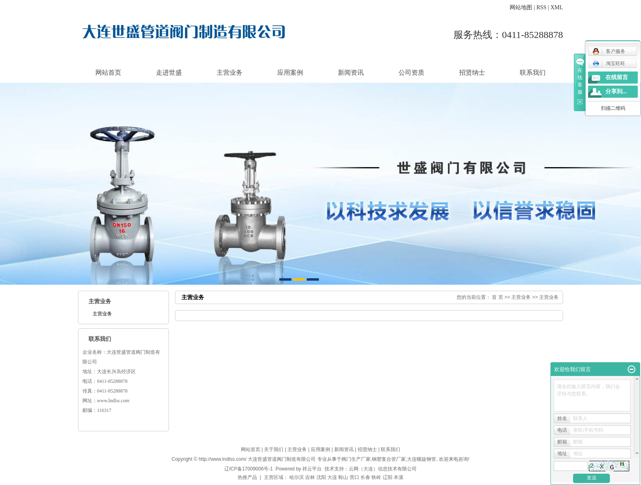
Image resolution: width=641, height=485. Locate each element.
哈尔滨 (296, 477)
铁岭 (376, 477)
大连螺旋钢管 (421, 459)
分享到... (616, 91)
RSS (541, 7)
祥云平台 (312, 469)
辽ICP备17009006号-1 (248, 469)
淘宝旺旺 (609, 63)
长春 (365, 477)
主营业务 (229, 72)
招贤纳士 (472, 72)
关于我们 (273, 449)
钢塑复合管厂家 (389, 459)
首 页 (497, 297)
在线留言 (616, 77)
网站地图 (521, 7)
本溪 (398, 477)
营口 (354, 477)
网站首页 (108, 72)
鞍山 (343, 477)
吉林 (310, 477)
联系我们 (533, 72)
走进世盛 (169, 72)
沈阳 (321, 477)
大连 (332, 477)
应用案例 (290, 72)
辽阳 (387, 477)
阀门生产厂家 (356, 459)
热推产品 (247, 477)
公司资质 (411, 72)
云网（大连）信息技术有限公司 (383, 469)
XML (556, 7)
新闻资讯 (351, 72)
